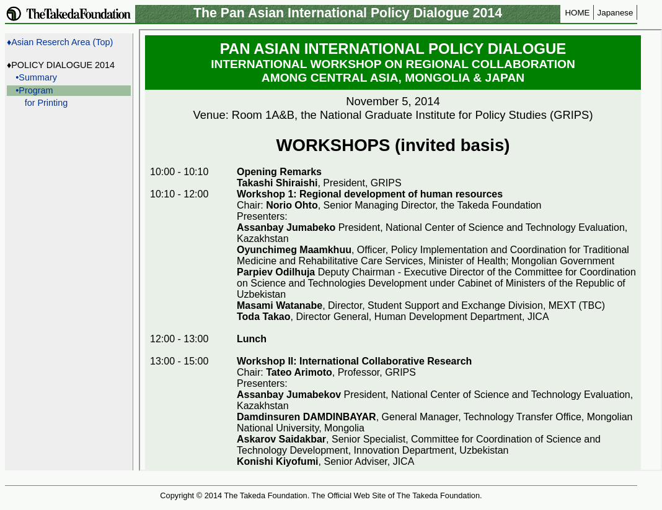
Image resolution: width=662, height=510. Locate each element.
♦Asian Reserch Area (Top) (60, 42)
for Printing (46, 103)
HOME (577, 12)
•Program (34, 90)
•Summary (36, 77)
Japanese (615, 12)
